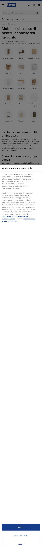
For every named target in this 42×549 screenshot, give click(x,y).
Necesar (21, 544)
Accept (21, 527)
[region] (21, 357)
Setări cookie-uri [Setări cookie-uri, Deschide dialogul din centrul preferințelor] (21, 536)
